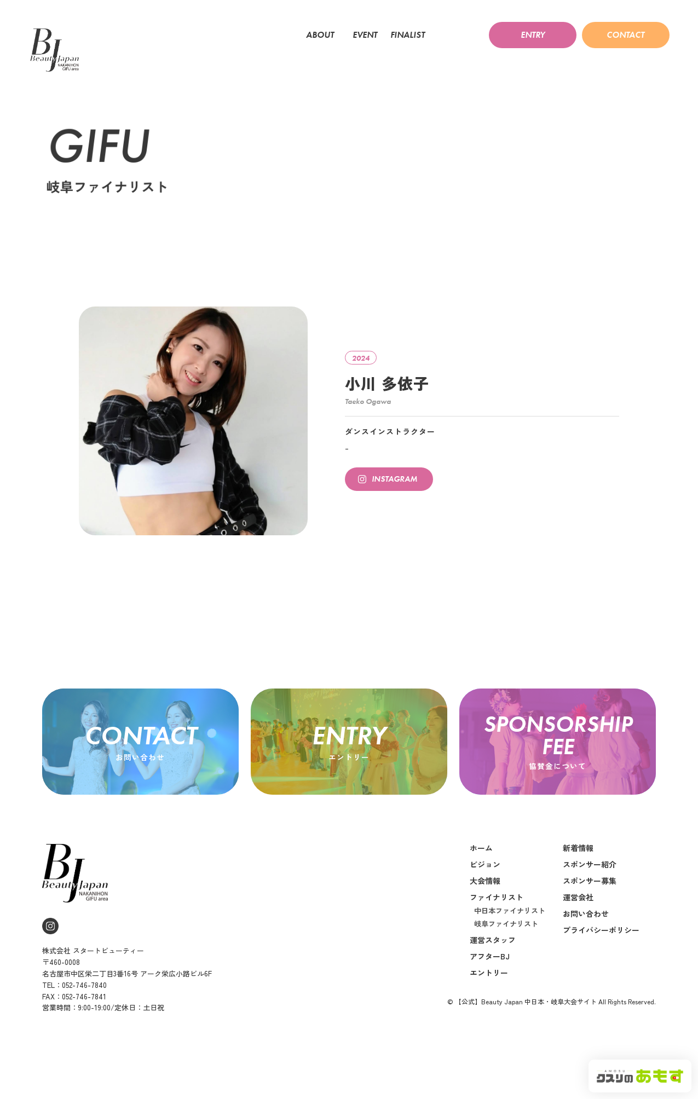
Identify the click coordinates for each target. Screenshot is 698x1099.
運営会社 (578, 922)
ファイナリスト (496, 922)
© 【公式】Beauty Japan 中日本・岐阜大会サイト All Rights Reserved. (551, 1026)
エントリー (489, 998)
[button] (532, 35)
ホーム (481, 873)
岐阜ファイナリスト (506, 948)
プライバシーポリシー (601, 955)
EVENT (365, 35)
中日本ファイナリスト (509, 935)
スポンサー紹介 (589, 889)
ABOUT (322, 35)
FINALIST (410, 35)
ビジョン (485, 889)
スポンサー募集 (589, 906)
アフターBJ (490, 981)
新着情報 (578, 873)
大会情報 (485, 906)
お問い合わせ (586, 938)
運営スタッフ (493, 965)
